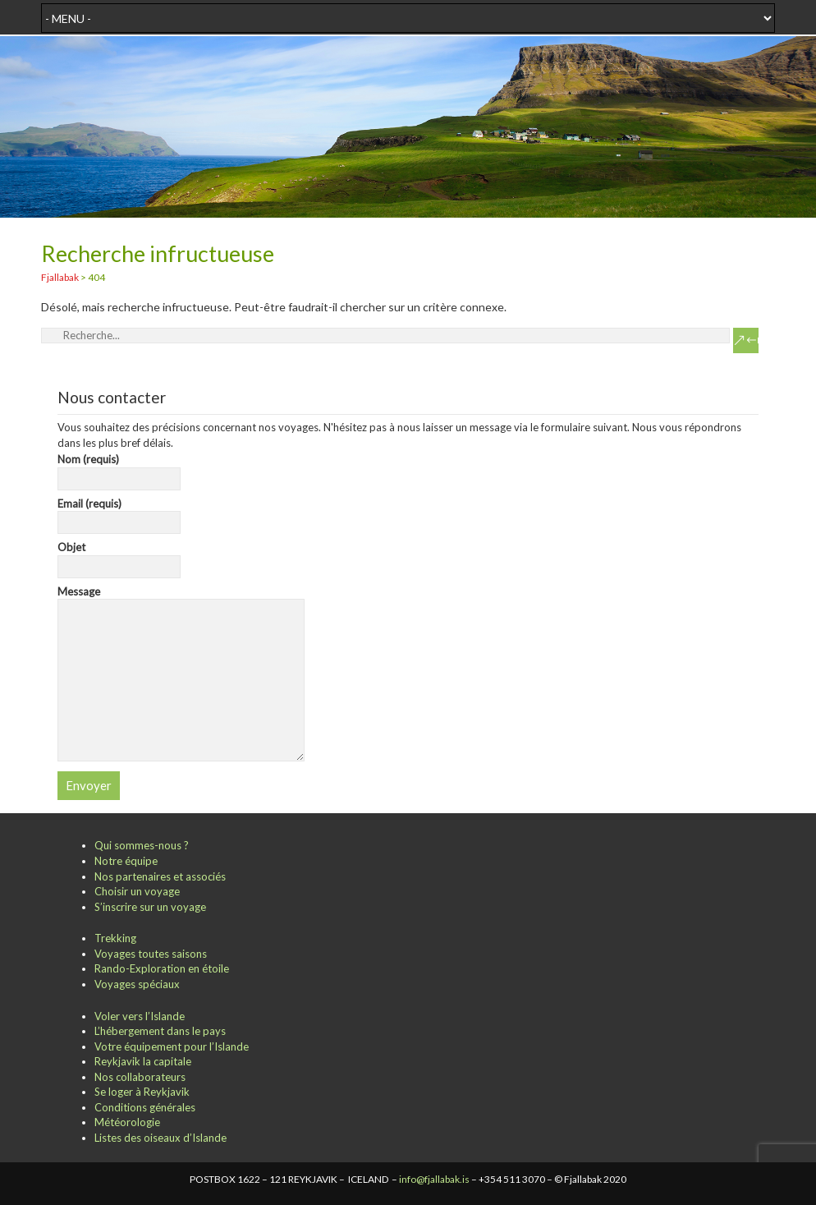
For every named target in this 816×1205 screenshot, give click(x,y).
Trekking (115, 938)
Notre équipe (126, 860)
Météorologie (127, 1122)
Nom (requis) (119, 469)
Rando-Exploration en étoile (161, 968)
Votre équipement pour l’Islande (171, 1046)
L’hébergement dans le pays (160, 1030)
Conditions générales (144, 1107)
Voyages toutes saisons (150, 953)
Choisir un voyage (137, 891)
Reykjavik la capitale (142, 1061)
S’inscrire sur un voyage (150, 906)
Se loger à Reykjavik (142, 1091)
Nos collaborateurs (140, 1076)
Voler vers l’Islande (139, 1016)
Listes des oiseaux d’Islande (160, 1137)
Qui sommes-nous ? (141, 845)
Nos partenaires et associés (160, 876)
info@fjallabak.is (434, 1179)
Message (181, 599)
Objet (119, 556)
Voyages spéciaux (137, 984)
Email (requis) (119, 513)
